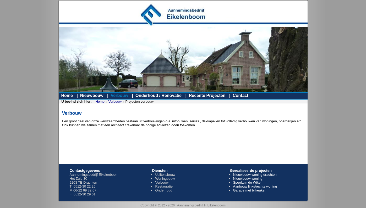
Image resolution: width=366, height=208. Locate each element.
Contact (240, 95)
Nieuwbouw (91, 95)
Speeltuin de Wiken (247, 182)
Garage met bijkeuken (249, 190)
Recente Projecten (207, 95)
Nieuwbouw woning (247, 178)
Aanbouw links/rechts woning (255, 186)
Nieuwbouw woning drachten (254, 175)
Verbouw (119, 95)
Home (67, 95)
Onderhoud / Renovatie (158, 95)
